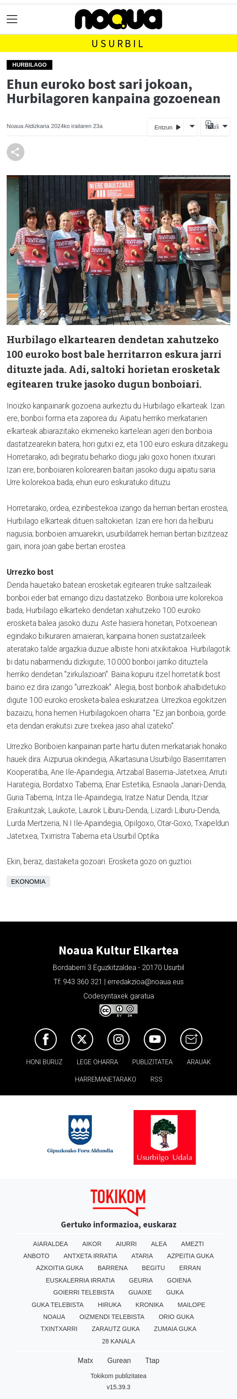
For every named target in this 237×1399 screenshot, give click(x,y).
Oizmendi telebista (112, 1316)
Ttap (152, 1360)
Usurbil (118, 43)
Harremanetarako (105, 1079)
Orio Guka (176, 1316)
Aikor (92, 1243)
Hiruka (109, 1304)
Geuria (141, 1280)
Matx (85, 1360)
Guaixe (140, 1292)
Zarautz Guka (116, 1328)
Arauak (199, 1062)
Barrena (113, 1267)
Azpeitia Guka (190, 1255)
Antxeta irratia (90, 1255)
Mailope (191, 1304)
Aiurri (126, 1243)
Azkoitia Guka (59, 1267)
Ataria (142, 1255)
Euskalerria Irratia (80, 1280)
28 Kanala (118, 1341)
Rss (156, 1079)
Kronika (149, 1304)
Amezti (192, 1243)
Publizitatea (152, 1062)
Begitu (153, 1267)
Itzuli (210, 126)
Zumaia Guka (175, 1328)
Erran (190, 1267)
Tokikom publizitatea (118, 1375)
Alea (159, 1243)
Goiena (179, 1280)
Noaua (54, 1316)
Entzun (167, 127)
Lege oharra (97, 1062)
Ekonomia (28, 881)
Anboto (36, 1255)
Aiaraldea (50, 1243)
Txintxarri (58, 1328)
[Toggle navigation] (12, 19)
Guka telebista (57, 1304)
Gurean (119, 1360)
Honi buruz (44, 1062)
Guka (175, 1292)
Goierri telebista (83, 1292)
